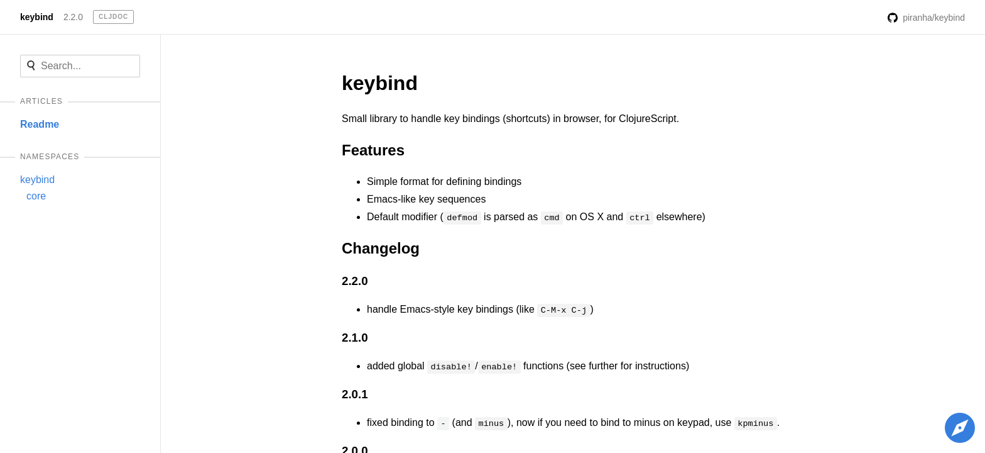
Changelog (381, 248)
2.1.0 (355, 337)
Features (373, 150)
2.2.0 (73, 17)
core (36, 196)
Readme (39, 124)
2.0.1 (355, 394)
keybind (36, 17)
